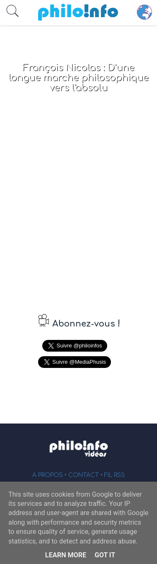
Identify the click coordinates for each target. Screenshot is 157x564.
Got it (105, 555)
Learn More (65, 555)
